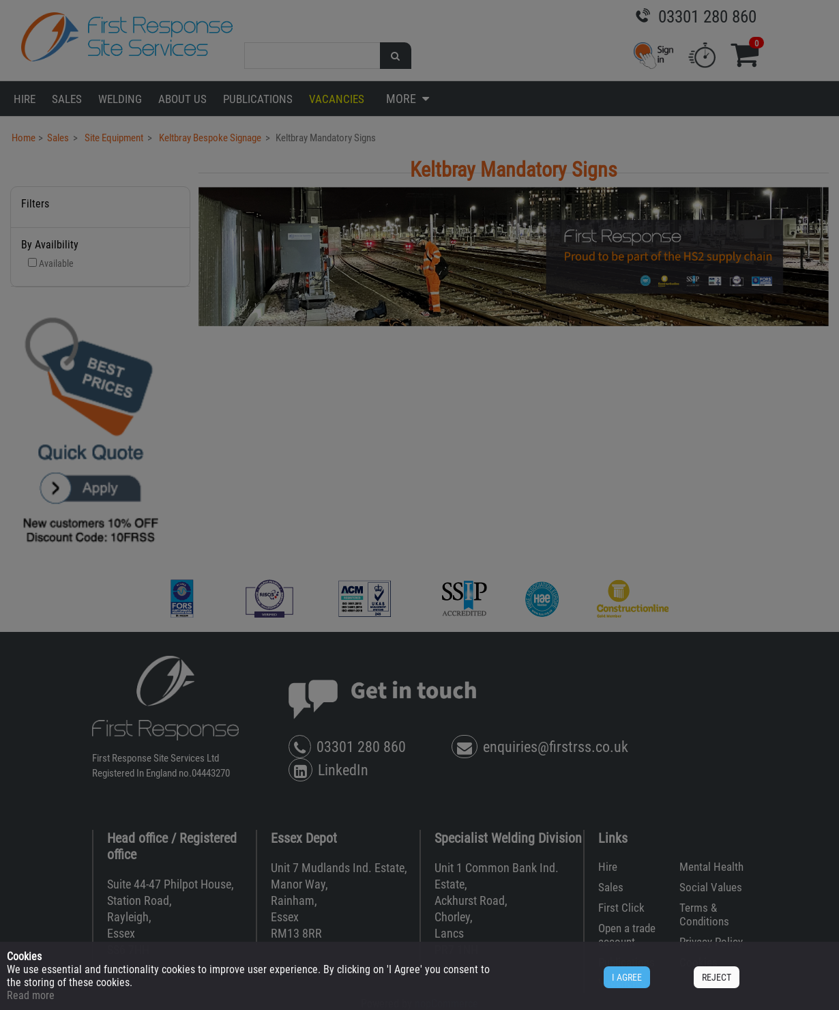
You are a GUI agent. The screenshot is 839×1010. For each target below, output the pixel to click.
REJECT (716, 977)
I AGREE (627, 977)
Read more (31, 995)
